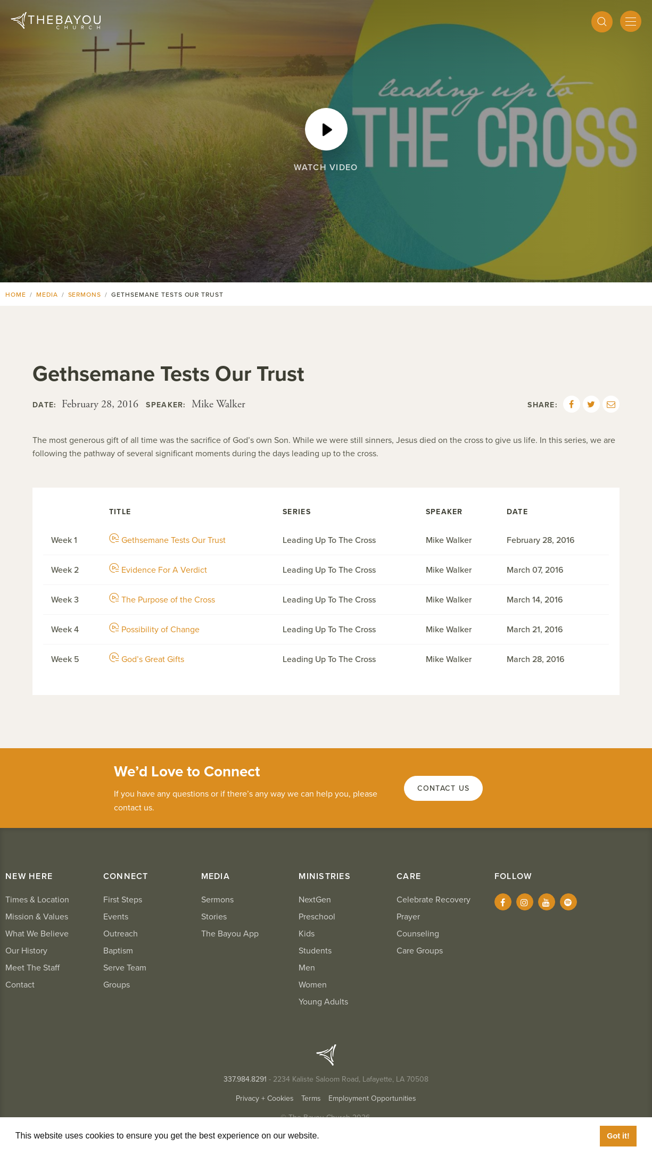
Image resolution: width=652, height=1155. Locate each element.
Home (15, 294)
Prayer (408, 916)
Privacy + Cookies (265, 1098)
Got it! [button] (618, 1136)
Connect (125, 876)
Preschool (317, 916)
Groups (116, 985)
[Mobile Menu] (630, 21)
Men (307, 967)
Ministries (325, 876)
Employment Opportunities (372, 1098)
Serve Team (124, 967)
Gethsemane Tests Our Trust (167, 540)
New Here (29, 876)
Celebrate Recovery (434, 899)
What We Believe (37, 933)
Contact (20, 985)
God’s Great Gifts (146, 659)
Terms (311, 1098)
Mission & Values (36, 916)
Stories (214, 916)
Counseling (418, 933)
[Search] (602, 21)
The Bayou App (230, 933)
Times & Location (37, 899)
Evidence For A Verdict (158, 570)
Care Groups (420, 950)
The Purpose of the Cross (162, 600)
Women (313, 985)
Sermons (85, 294)
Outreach (120, 933)
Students (315, 950)
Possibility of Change (154, 629)
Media (47, 294)
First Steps (122, 899)
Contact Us (443, 788)
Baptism (118, 950)
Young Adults (323, 1002)
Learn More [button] (346, 1135)
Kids (307, 933)
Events (115, 916)
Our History (26, 950)
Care (409, 876)
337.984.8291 (245, 1079)
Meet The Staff (32, 967)
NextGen (315, 899)
